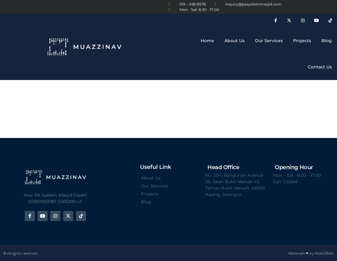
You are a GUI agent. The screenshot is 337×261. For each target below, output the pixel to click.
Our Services (269, 40)
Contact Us (320, 67)
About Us (234, 40)
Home (207, 40)
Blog (326, 40)
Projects (302, 40)
